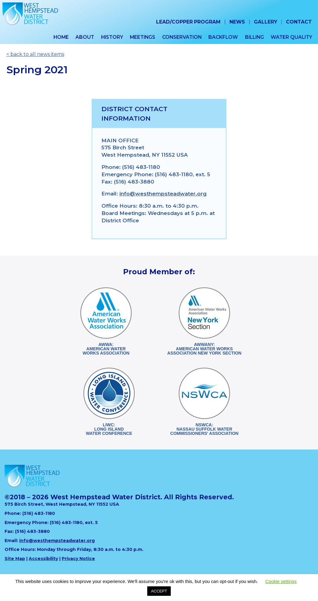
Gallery (265, 22)
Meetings (142, 37)
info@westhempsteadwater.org (163, 194)
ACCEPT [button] (159, 591)
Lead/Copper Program (188, 22)
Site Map (15, 558)
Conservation (182, 37)
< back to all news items (35, 54)
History (112, 37)
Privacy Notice (78, 558)
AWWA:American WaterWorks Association (105, 348)
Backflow (223, 37)
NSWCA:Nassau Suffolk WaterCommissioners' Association (204, 429)
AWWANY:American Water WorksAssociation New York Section (204, 348)
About (84, 37)
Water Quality (291, 37)
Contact (299, 22)
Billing (254, 37)
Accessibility (43, 558)
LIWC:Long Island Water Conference (109, 429)
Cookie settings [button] (281, 581)
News (237, 22)
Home (61, 37)
